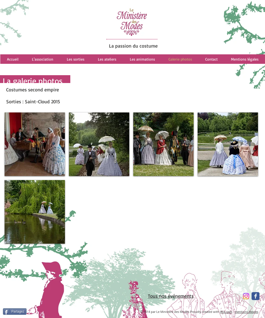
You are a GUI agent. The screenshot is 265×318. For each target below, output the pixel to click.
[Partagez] (15, 311)
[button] (35, 144)
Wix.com (226, 312)
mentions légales (246, 312)
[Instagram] (246, 296)
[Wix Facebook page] (255, 296)
